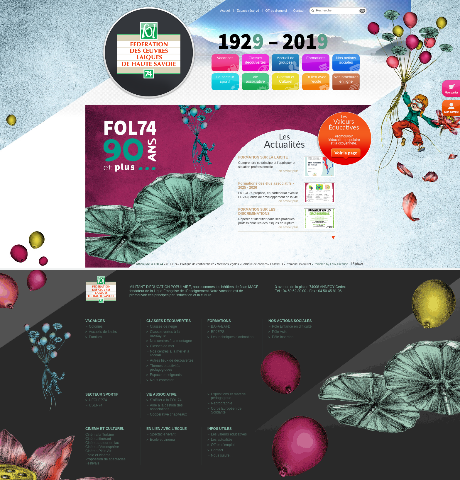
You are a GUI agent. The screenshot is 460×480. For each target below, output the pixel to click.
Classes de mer (162, 346)
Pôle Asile (280, 332)
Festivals (92, 463)
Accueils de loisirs (103, 332)
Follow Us (276, 264)
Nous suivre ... (222, 455)
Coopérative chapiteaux (168, 414)
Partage (358, 263)
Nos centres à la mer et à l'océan (169, 353)
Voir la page (345, 152)
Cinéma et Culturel (104, 429)
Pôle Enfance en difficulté (292, 326)
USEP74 (95, 405)
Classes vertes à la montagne (165, 334)
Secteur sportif (102, 394)
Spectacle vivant (162, 434)
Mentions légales (228, 264)
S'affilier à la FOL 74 (166, 400)
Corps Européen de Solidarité (226, 410)
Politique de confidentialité (197, 264)
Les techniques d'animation (232, 337)
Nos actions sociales (290, 321)
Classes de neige (163, 326)
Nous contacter (162, 380)
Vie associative (161, 394)
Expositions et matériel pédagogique (228, 396)
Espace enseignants (166, 375)
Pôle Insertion (282, 337)
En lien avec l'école (166, 429)
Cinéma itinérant (98, 439)
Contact (298, 10)
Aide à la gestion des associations (166, 407)
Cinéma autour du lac (102, 443)
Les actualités (221, 440)
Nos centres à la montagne (171, 341)
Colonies (96, 326)
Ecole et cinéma (97, 455)
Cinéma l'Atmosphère (102, 447)
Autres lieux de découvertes (171, 360)
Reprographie (221, 403)
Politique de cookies (254, 264)
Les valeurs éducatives (229, 434)
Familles (95, 337)
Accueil (225, 10)
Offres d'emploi (276, 10)
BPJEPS (217, 332)
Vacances (95, 321)
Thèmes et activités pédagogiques (165, 368)
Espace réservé (248, 10)
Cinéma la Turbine (99, 435)
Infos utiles (219, 429)
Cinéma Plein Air (98, 451)
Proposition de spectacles (105, 459)
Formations (219, 321)
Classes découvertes (168, 321)
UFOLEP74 (98, 400)
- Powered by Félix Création (330, 264)
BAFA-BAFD (221, 326)
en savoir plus (288, 171)
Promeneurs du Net (298, 264)
